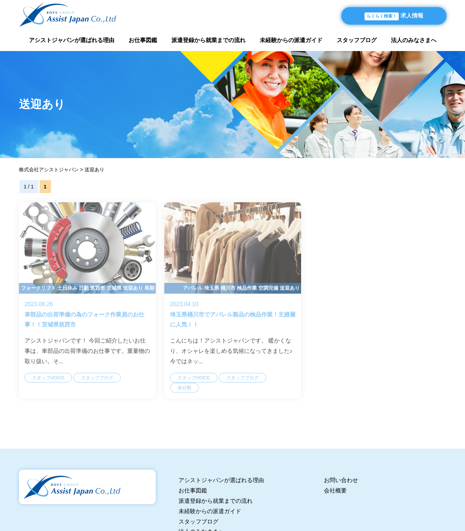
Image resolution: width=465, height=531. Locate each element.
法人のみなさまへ (413, 40)
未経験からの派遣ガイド (291, 40)
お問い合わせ (341, 480)
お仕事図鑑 (143, 40)
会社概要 (335, 490)
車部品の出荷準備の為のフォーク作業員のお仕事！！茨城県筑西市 (87, 307)
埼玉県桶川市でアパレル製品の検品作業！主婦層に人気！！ (232, 307)
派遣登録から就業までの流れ (208, 40)
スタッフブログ (357, 40)
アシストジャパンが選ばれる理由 (71, 40)
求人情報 (394, 16)
